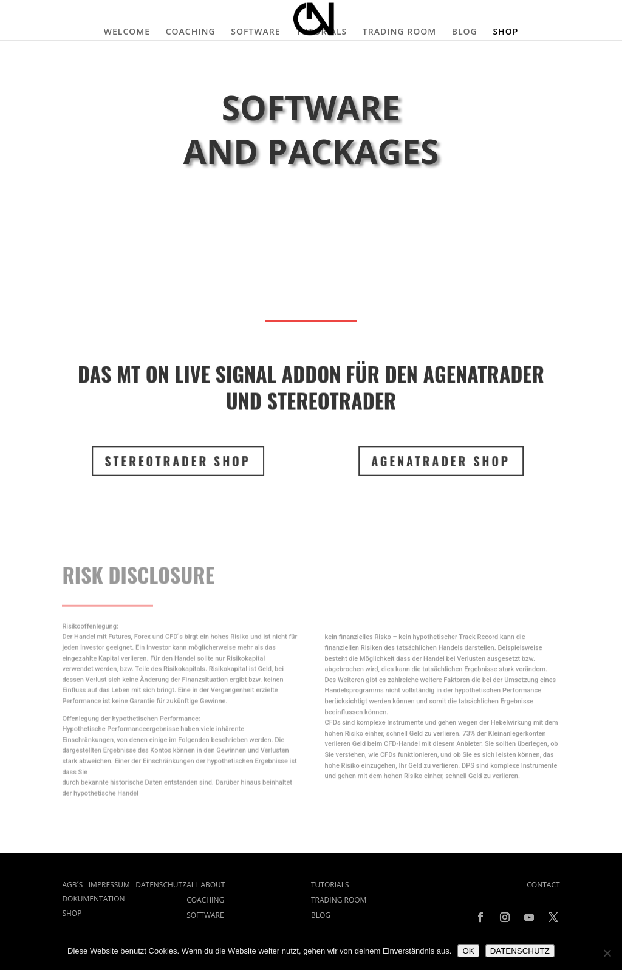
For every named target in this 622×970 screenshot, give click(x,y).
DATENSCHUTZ (160, 884)
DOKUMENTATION (93, 898)
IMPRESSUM (112, 884)
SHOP (505, 32)
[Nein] (607, 953)
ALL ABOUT (205, 884)
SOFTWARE (255, 32)
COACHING (191, 32)
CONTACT (543, 884)
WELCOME (127, 32)
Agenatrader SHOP (435, 461)
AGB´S (75, 884)
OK (468, 950)
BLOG (464, 32)
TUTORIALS (321, 32)
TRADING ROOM (399, 32)
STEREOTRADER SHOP (172, 461)
